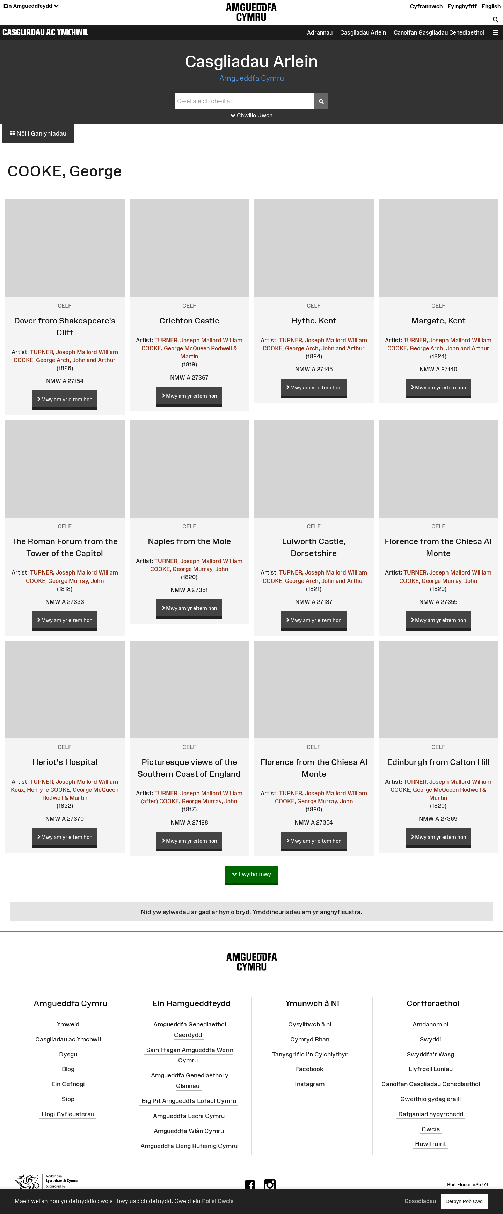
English (491, 6)
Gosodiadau (420, 1201)
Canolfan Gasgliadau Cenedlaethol (439, 32)
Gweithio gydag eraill (430, 1099)
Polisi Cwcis (218, 1201)
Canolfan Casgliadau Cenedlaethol (430, 1084)
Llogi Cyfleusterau (68, 1114)
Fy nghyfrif (462, 6)
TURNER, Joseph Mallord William (74, 352)
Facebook (309, 1069)
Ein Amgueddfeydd (31, 6)
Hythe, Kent (313, 320)
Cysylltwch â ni (309, 1024)
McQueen (197, 348)
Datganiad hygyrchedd (430, 1114)
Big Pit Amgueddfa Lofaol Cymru (188, 1100)
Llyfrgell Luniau (431, 1069)
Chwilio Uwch (252, 115)
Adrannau (320, 32)
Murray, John (86, 581)
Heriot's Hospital (64, 762)
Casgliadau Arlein (363, 32)
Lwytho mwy (251, 874)
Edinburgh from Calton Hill (438, 762)
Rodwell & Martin (64, 798)
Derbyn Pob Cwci (464, 1201)
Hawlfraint (430, 1143)
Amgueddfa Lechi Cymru (189, 1115)
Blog (68, 1069)
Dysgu (68, 1054)
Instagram (310, 1084)
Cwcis (431, 1128)
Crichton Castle (189, 320)
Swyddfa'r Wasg (430, 1054)
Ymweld (68, 1024)
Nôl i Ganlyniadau (38, 133)
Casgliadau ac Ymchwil (45, 32)
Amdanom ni (431, 1024)
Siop (68, 1099)
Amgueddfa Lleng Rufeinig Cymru (189, 1145)
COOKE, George (34, 360)
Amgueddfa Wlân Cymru (189, 1130)
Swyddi (430, 1039)
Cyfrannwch (426, 6)
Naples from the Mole (189, 541)
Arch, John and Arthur (86, 360)
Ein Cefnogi (68, 1084)
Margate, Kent (438, 320)
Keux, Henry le (30, 790)
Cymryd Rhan (309, 1039)
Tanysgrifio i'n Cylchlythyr (310, 1054)
